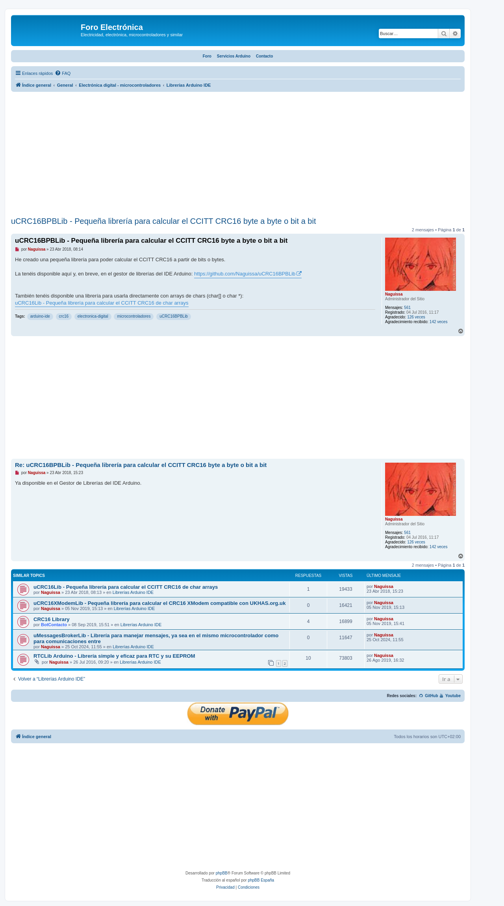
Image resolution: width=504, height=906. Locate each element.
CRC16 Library (51, 619)
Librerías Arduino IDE (133, 592)
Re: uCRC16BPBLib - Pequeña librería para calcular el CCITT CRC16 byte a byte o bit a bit (141, 464)
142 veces (439, 322)
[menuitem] (62, 73)
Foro (207, 56)
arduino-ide (40, 316)
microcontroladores (133, 316)
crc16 (64, 316)
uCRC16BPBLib (173, 316)
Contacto (264, 56)
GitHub (428, 696)
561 (407, 307)
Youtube (450, 696)
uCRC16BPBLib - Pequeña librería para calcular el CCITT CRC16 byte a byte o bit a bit (163, 221)
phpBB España (261, 880)
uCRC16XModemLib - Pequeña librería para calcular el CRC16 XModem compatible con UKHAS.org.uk (159, 603)
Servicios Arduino (233, 56)
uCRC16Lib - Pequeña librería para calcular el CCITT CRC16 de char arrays (102, 303)
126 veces (416, 317)
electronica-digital (93, 316)
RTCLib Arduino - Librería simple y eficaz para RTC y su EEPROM (114, 656)
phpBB (222, 873)
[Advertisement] (238, 155)
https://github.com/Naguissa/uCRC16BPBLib (244, 274)
